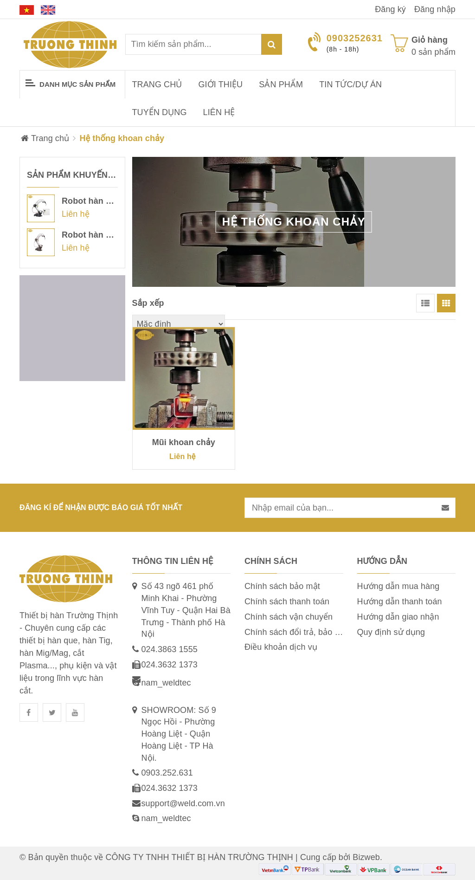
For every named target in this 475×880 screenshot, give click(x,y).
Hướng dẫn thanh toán (399, 601)
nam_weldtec (166, 682)
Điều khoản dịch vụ (280, 647)
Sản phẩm (281, 84)
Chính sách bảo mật (282, 586)
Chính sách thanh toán (286, 601)
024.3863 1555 (169, 649)
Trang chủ (157, 84)
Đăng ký (390, 9)
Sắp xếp (148, 303)
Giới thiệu (221, 84)
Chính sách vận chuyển (288, 616)
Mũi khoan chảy (183, 442)
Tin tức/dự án (350, 84)
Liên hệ (219, 112)
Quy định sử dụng (391, 632)
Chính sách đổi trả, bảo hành (298, 632)
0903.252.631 (167, 772)
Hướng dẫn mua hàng (398, 586)
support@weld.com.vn (183, 803)
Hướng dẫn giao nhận (398, 616)
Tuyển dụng (159, 112)
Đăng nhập (435, 9)
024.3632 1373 (169, 664)
